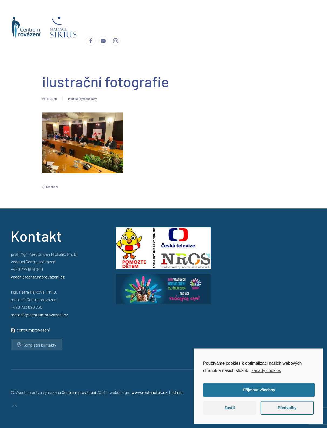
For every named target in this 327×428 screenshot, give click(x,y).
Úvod (90, 13)
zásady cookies (266, 370)
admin (177, 392)
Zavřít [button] (229, 408)
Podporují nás (253, 13)
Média (228, 13)
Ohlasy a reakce (177, 13)
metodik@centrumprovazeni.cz (39, 314)
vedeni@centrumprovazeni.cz (38, 276)
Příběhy (150, 13)
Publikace (207, 13)
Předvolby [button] (287, 408)
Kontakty (280, 13)
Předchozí (50, 187)
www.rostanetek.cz (149, 392)
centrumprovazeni (33, 329)
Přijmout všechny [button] (259, 390)
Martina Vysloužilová (82, 99)
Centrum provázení (119, 13)
